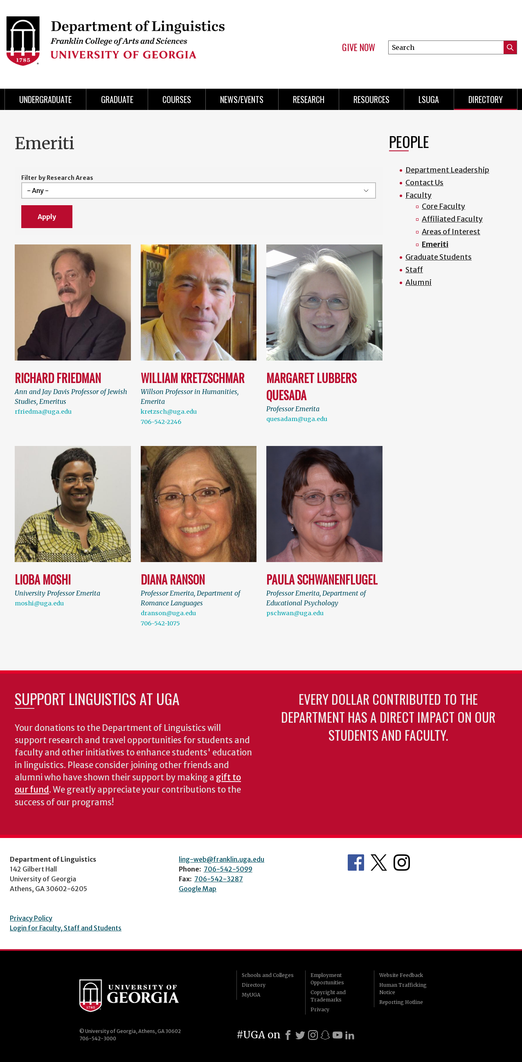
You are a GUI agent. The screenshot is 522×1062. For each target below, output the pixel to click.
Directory (485, 99)
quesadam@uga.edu (296, 419)
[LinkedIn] (350, 1035)
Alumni (418, 282)
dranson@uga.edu (168, 613)
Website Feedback (401, 975)
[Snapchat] (325, 1035)
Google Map (197, 889)
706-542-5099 (228, 869)
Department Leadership (447, 170)
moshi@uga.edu (39, 603)
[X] (300, 1035)
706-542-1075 (160, 623)
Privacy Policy (31, 918)
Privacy (319, 1009)
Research (308, 99)
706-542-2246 (161, 422)
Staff (414, 269)
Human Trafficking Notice (403, 988)
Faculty (418, 195)
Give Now (358, 47)
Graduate (117, 99)
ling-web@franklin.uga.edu (221, 859)
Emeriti (435, 244)
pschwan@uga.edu (295, 613)
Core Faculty (443, 206)
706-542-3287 (218, 879)
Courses (176, 99)
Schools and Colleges (268, 975)
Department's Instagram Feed (402, 862)
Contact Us (424, 182)
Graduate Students (438, 257)
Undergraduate (45, 99)
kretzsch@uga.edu (169, 411)
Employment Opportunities (327, 979)
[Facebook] (288, 1035)
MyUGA (251, 995)
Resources (371, 99)
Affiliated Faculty (452, 219)
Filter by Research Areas (57, 177)
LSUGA (428, 99)
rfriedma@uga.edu (43, 411)
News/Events (241, 99)
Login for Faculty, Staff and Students (66, 928)
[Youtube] (337, 1035)
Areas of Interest (451, 231)
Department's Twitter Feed (379, 862)
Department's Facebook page (356, 862)
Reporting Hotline (401, 1002)
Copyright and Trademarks (328, 996)
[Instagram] (313, 1035)
